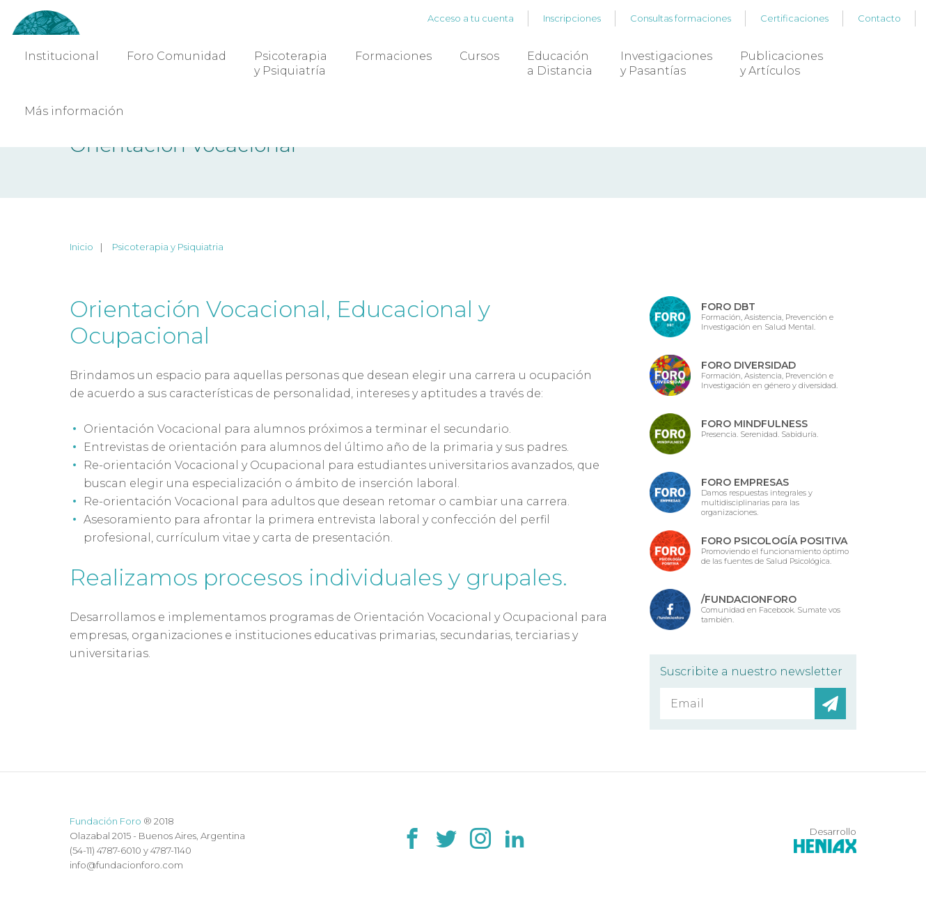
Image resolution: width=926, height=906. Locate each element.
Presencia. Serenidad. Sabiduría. (759, 428)
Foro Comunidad (176, 56)
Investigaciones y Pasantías (666, 63)
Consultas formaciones (680, 18)
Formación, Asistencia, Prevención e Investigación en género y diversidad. (769, 374)
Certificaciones (794, 18)
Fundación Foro (105, 821)
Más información (74, 111)
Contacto (879, 18)
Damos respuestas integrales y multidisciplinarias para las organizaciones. (757, 496)
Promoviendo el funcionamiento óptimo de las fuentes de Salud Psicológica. (775, 550)
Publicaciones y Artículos (781, 63)
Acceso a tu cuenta (470, 18)
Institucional (61, 56)
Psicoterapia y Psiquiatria (167, 246)
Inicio (81, 246)
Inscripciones (572, 18)
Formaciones (393, 56)
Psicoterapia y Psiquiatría (290, 63)
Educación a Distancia (560, 63)
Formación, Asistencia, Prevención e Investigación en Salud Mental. (767, 316)
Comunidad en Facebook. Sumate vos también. (770, 608)
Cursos (479, 56)
